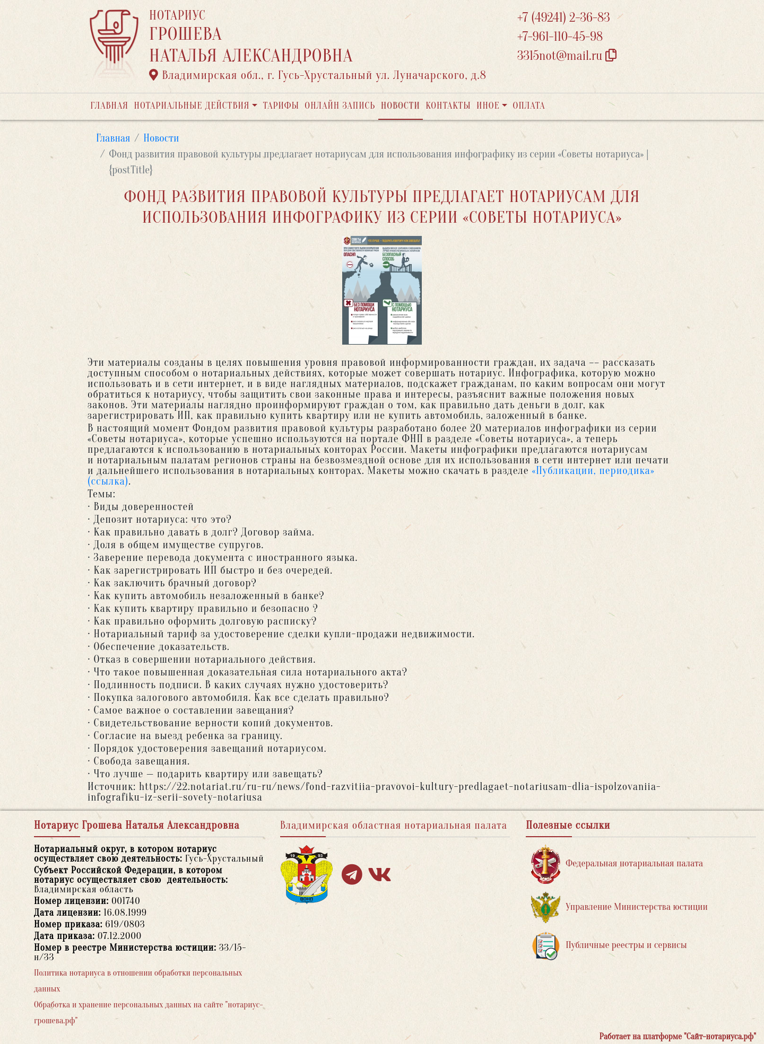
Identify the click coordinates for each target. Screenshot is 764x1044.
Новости (400, 105)
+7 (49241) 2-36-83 (563, 18)
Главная (109, 105)
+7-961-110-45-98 (560, 37)
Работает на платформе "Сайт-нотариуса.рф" (678, 1036)
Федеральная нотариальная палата (617, 864)
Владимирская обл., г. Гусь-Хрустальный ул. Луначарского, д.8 (318, 75)
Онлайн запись (340, 105)
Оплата (529, 105)
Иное (488, 105)
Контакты (448, 105)
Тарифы (281, 105)
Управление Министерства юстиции (619, 907)
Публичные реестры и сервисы (609, 945)
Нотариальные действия (191, 105)
